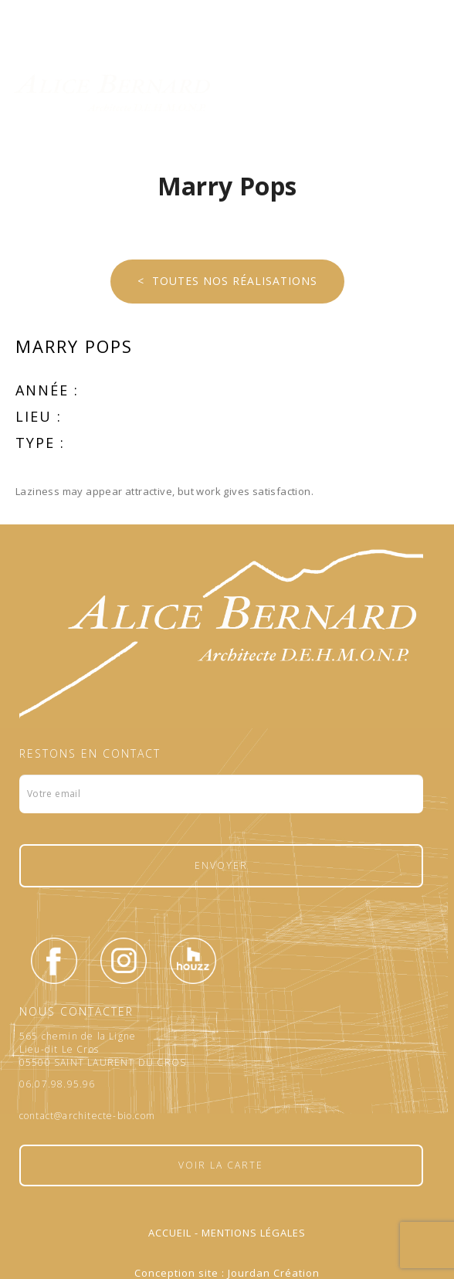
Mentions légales (254, 1233)
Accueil (169, 1233)
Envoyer (221, 865)
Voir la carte (220, 1165)
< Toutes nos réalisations (227, 280)
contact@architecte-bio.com (87, 1116)
